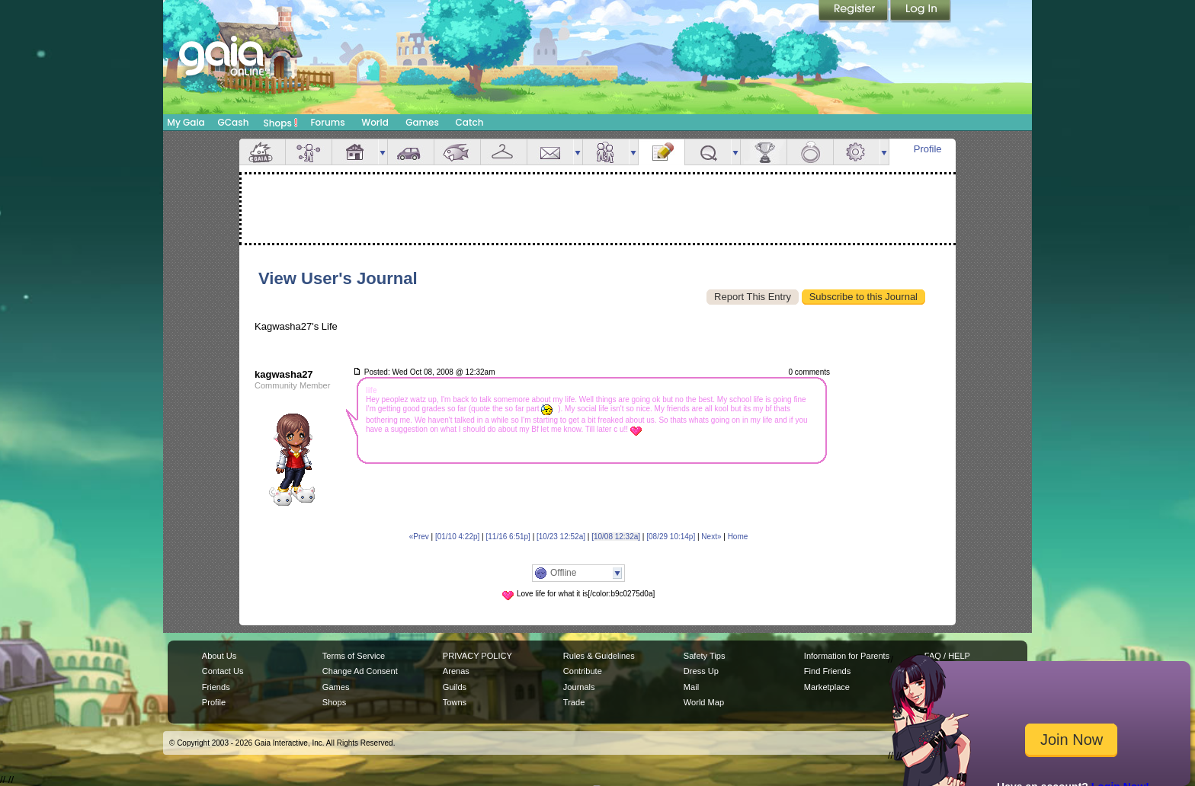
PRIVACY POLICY (477, 655)
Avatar (309, 152)
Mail (550, 152)
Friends (606, 152)
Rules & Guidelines (599, 655)
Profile (928, 149)
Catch (470, 122)
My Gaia (185, 122)
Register (854, 11)
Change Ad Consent (360, 671)
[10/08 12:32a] (615, 536)
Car (411, 152)
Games (422, 122)
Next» (711, 536)
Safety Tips (705, 655)
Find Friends (827, 671)
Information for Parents (846, 655)
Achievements (764, 152)
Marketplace (827, 687)
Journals (579, 687)
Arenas (456, 671)
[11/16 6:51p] (507, 536)
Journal (661, 152)
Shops (281, 122)
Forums (327, 122)
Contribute (582, 671)
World (375, 122)
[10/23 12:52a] (561, 536)
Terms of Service (353, 655)
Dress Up (701, 671)
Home (738, 536)
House (355, 152)
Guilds (454, 687)
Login (920, 11)
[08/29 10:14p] (670, 536)
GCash (233, 122)
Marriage (810, 152)
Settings (856, 152)
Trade (574, 702)
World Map (704, 702)
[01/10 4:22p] (457, 536)
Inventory (504, 152)
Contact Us (223, 671)
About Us (219, 655)
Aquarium (457, 152)
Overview (262, 152)
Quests (708, 152)
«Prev (419, 536)
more (382, 152)
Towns (454, 702)
